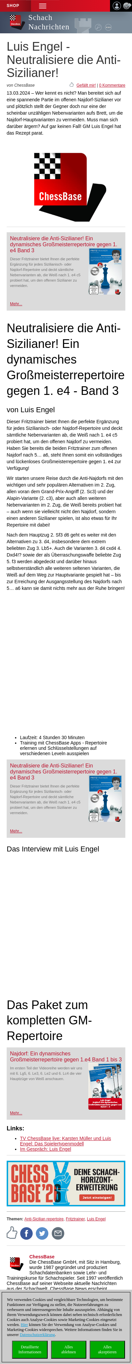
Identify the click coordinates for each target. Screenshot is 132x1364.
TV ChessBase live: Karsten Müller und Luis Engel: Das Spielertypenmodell (65, 1141)
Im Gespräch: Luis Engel (45, 1149)
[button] (42, 6)
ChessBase (42, 1256)
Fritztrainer (75, 1219)
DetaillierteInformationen (29, 1349)
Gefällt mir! (86, 85)
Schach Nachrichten (48, 22)
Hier (24, 1324)
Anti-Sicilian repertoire (43, 1219)
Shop (13, 5)
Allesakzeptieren (107, 1349)
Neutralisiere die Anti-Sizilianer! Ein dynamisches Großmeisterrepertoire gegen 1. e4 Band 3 (63, 244)
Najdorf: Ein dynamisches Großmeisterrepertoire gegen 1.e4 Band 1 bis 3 (66, 1056)
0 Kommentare (112, 85)
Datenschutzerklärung (37, 1334)
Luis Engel (96, 1219)
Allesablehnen (68, 1349)
